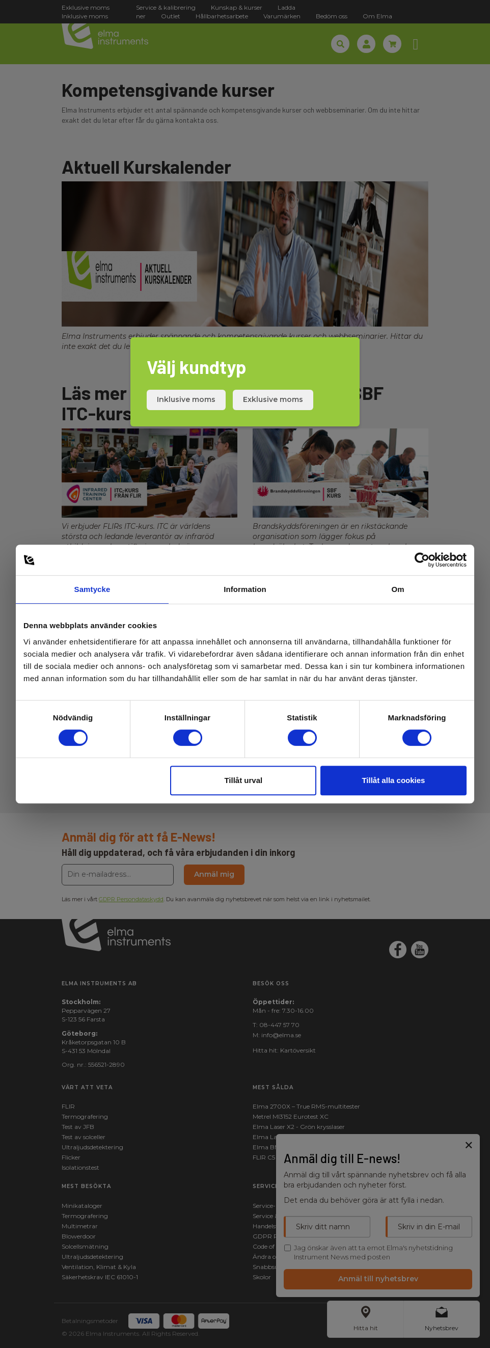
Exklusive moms (273, 399)
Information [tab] (245, 589)
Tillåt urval (243, 780)
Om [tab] (397, 589)
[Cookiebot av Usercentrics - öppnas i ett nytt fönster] (422, 560)
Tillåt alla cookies (393, 780)
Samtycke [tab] (92, 589)
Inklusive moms (186, 399)
